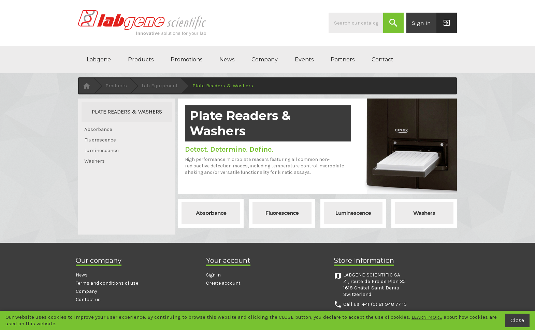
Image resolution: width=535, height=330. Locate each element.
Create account (223, 283)
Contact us (88, 299)
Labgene (99, 59)
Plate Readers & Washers (127, 111)
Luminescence (101, 150)
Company (264, 59)
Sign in (213, 275)
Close (517, 320)
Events (304, 59)
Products (141, 59)
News (226, 59)
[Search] (356, 23)
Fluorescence (100, 140)
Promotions (186, 59)
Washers (94, 161)
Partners (343, 59)
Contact (382, 59)
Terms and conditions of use (107, 283)
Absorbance (98, 129)
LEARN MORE (426, 317)
